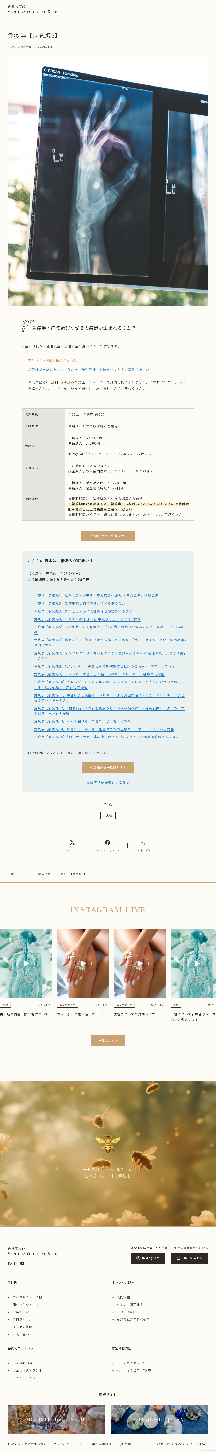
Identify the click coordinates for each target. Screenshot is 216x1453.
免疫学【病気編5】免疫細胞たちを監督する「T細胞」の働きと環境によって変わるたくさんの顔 (109, 629)
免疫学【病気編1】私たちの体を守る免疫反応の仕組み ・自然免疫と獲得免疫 (96, 595)
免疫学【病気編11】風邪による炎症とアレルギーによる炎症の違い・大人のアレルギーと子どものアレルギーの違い (109, 697)
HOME (12, 874)
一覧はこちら (108, 1040)
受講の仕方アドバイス (133, 1319)
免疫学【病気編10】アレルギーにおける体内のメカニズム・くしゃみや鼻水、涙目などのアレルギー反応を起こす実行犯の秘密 (109, 684)
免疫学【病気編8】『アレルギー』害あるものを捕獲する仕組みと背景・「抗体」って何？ (105, 666)
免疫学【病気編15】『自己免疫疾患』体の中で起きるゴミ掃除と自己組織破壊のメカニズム (107, 736)
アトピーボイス (24, 1378)
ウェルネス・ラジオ (27, 1370)
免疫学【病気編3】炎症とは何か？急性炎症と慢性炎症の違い (83, 611)
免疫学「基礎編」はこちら (107, 782)
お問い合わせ (22, 1334)
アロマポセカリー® (130, 1363)
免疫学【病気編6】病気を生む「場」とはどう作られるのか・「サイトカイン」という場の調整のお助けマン (111, 642)
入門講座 (123, 1297)
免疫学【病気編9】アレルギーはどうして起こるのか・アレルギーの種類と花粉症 (99, 674)
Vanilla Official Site (32, 9)
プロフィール (22, 1319)
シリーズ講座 (126, 1312)
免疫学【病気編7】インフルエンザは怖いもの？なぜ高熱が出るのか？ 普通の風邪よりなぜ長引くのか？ (110, 656)
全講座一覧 (21, 1312)
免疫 (108, 815)
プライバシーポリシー (69, 1444)
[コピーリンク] (143, 845)
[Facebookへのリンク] (108, 845)
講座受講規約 (102, 1444)
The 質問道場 (23, 1363)
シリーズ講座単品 (38, 874)
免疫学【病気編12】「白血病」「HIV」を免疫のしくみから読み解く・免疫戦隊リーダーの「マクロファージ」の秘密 (109, 711)
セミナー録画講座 (130, 1304)
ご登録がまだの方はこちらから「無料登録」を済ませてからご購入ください (88, 369)
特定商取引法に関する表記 (27, 1444)
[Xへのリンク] (72, 845)
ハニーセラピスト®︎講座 (134, 1370)
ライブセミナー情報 (27, 1297)
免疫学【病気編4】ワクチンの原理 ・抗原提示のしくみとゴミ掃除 (87, 619)
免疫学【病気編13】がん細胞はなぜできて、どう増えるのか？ (84, 721)
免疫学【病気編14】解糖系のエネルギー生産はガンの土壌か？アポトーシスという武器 (104, 728)
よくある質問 (22, 1327)
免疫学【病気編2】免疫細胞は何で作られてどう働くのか (80, 603)
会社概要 (124, 1444)
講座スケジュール (26, 1304)
